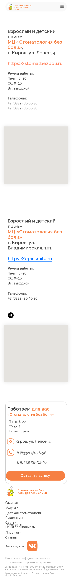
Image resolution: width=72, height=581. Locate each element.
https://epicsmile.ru (30, 258)
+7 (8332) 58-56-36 (22, 103)
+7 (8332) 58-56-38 (22, 108)
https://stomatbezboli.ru (35, 63)
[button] (62, 7)
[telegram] (11, 315)
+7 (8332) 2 (17, 298)
